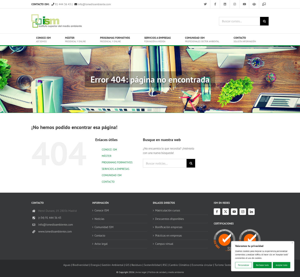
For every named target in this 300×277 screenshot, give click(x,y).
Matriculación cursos (167, 210)
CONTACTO (108, 181)
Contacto (100, 235)
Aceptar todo (281, 265)
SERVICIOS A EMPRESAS (115, 169)
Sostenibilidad (152, 265)
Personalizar (243, 265)
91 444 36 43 (61, 4)
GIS (127, 265)
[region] (262, 256)
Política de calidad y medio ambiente (166, 272)
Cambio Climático (179, 265)
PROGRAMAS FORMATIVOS (117, 162)
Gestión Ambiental (112, 265)
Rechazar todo (262, 265)
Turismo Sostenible (226, 265)
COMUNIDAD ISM (111, 175)
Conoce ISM (102, 210)
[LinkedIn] (251, 211)
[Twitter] (225, 211)
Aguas (66, 265)
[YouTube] (234, 211)
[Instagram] (243, 211)
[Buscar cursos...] (239, 21)
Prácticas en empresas (168, 235)
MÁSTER (106, 156)
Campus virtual (164, 244)
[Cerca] (292, 242)
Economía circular (202, 265)
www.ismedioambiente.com (55, 231)
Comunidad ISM (104, 227)
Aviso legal (101, 244)
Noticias (99, 219)
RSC (165, 265)
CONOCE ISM (109, 149)
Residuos (136, 265)
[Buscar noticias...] (165, 163)
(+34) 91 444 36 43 (49, 217)
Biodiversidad (81, 265)
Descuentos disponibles (169, 219)
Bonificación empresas (168, 227)
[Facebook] (217, 211)
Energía (95, 265)
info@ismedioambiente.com (92, 4)
